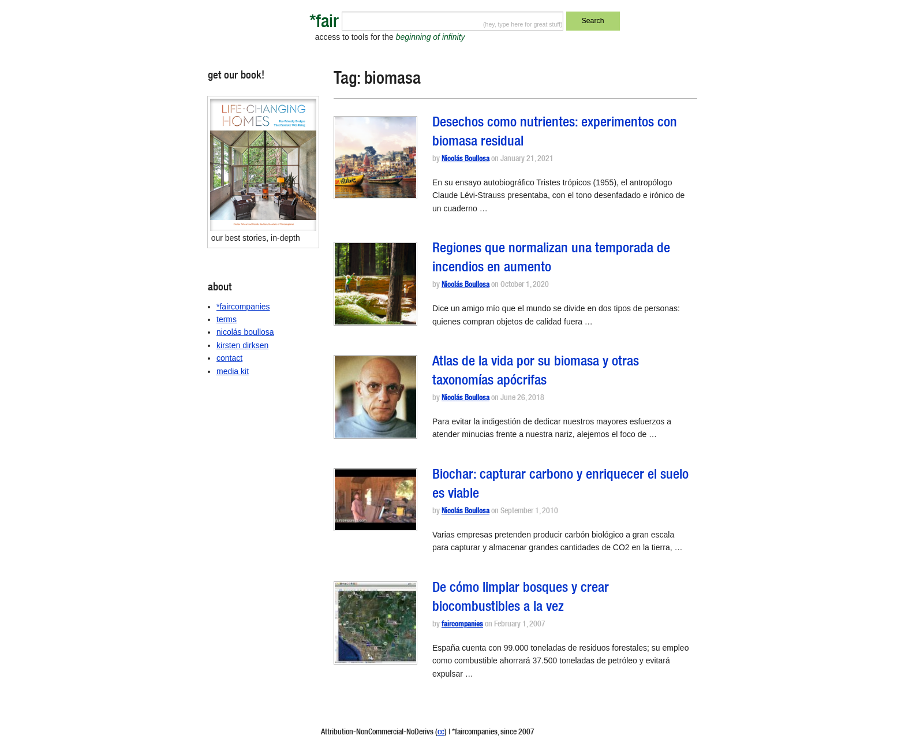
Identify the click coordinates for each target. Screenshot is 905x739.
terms (226, 319)
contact (229, 358)
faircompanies (462, 625)
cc (440, 733)
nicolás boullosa (245, 332)
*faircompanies (243, 306)
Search (593, 21)
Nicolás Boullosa (465, 159)
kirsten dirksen (242, 345)
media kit (232, 371)
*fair (324, 23)
